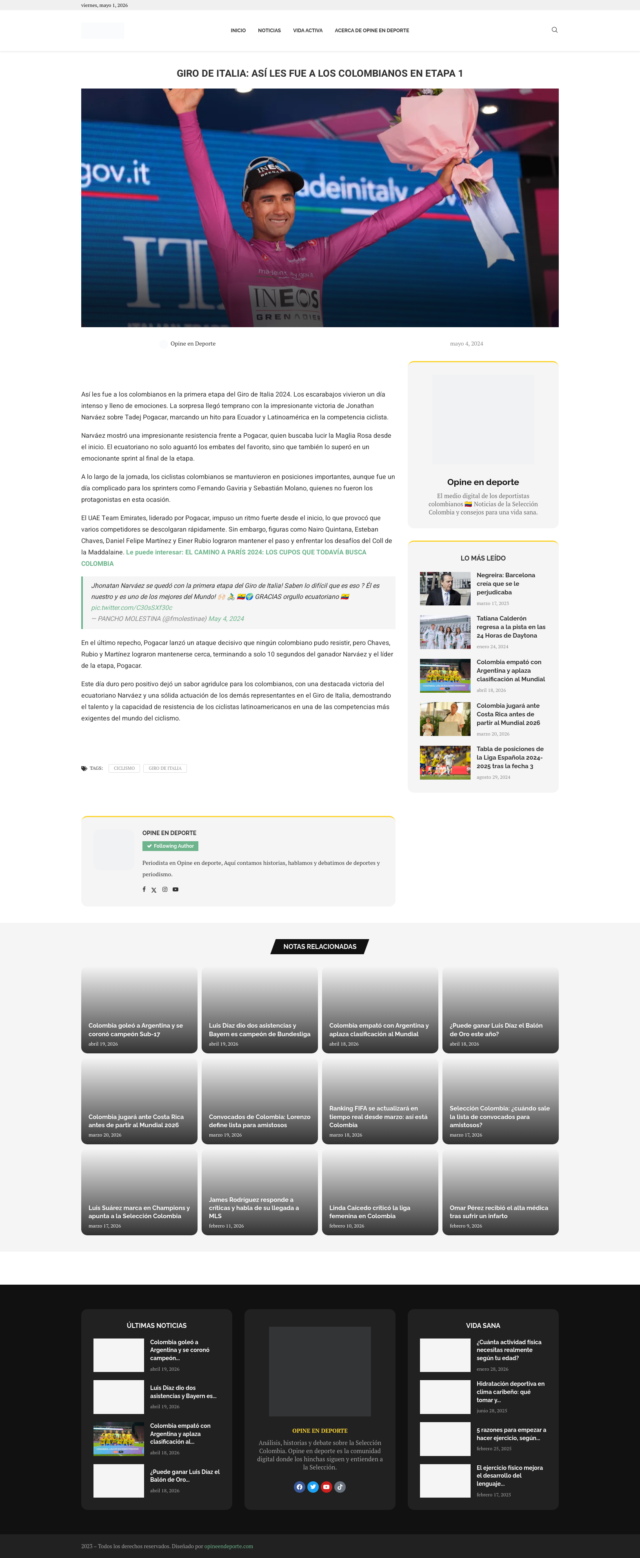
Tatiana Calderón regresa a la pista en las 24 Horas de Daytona (511, 627)
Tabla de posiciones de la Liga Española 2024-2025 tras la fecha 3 (510, 757)
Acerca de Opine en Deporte (372, 30)
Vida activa (307, 30)
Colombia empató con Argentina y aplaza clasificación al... (180, 1434)
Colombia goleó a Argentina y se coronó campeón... (179, 1350)
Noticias (269, 30)
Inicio (238, 30)
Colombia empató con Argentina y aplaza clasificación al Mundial (511, 670)
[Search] (555, 31)
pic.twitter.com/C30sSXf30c (131, 608)
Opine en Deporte (187, 343)
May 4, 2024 (226, 619)
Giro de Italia (165, 768)
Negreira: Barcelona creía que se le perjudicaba (506, 584)
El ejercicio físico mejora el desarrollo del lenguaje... (510, 1476)
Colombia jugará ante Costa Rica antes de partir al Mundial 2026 (508, 714)
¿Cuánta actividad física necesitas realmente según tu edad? (509, 1350)
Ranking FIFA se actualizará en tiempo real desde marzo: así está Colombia (378, 1117)
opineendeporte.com (228, 1546)
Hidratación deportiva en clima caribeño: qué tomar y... (510, 1392)
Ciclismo (124, 768)
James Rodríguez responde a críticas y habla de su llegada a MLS (254, 1208)
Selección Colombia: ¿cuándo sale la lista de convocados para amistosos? (500, 1117)
